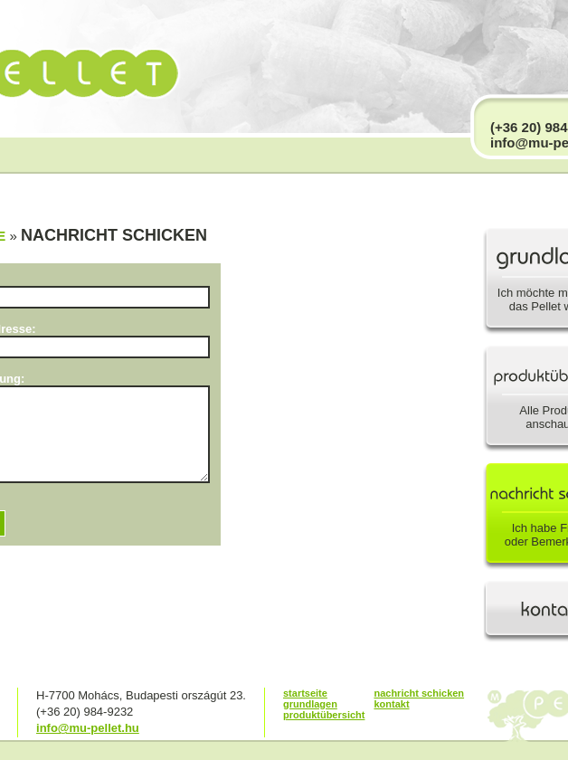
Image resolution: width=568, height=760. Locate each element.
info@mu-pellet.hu (87, 728)
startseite (305, 693)
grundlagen (310, 703)
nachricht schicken (419, 693)
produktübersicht (323, 714)
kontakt (391, 703)
